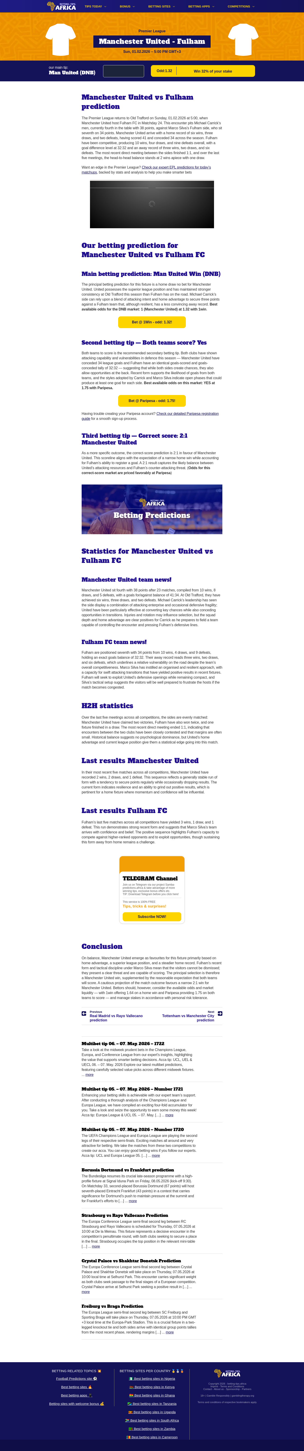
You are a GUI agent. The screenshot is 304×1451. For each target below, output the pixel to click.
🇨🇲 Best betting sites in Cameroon (151, 1437)
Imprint (214, 1386)
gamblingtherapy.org (243, 1395)
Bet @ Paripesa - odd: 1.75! (152, 401)
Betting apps (199, 6)
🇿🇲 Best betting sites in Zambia (152, 1429)
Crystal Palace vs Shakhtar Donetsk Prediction (131, 1261)
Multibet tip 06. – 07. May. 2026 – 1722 (123, 1044)
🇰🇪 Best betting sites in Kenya (152, 1387)
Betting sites (159, 6)
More (89, 1075)
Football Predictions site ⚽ (76, 1378)
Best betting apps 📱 (76, 1395)
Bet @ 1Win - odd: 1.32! (152, 322)
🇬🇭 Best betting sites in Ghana (152, 1395)
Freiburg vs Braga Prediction (112, 1306)
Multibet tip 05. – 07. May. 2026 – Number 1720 (133, 1129)
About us (219, 1389)
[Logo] (61, 6)
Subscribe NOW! (152, 917)
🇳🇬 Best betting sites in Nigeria (152, 1378)
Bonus (125, 6)
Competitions (239, 6)
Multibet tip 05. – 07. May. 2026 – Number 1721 (132, 1089)
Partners (246, 1389)
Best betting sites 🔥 (76, 1387)
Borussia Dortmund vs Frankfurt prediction (128, 1170)
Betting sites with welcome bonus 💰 (76, 1404)
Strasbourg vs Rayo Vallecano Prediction (125, 1215)
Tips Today (93, 6)
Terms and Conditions (232, 1386)
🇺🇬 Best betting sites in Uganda (152, 1412)
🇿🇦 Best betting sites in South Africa (152, 1420)
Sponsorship (233, 1389)
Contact (207, 1389)
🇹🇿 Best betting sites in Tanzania (151, 1404)
